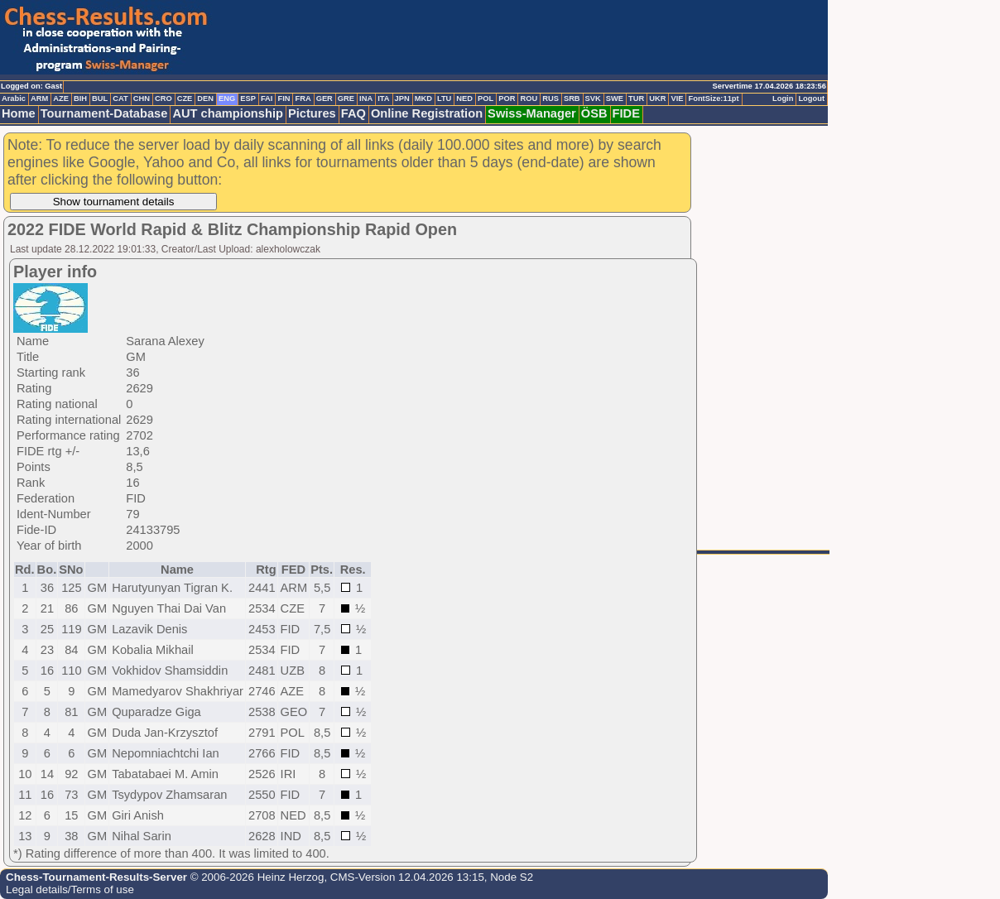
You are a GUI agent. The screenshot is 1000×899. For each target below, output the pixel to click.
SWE (614, 98)
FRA (302, 98)
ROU (528, 98)
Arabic (14, 98)
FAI (267, 98)
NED (464, 98)
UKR (657, 98)
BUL (100, 98)
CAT (120, 98)
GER (324, 98)
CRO (163, 98)
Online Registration (427, 113)
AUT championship (227, 113)
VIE (677, 98)
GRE (346, 98)
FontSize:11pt (713, 98)
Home (19, 113)
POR (506, 98)
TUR (636, 98)
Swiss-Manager (532, 113)
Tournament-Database (104, 113)
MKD (423, 98)
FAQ (353, 113)
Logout (811, 98)
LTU (444, 98)
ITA (383, 98)
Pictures (312, 113)
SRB (572, 98)
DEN (205, 98)
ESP (248, 98)
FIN (283, 98)
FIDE (626, 113)
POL (485, 98)
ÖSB (594, 113)
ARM (39, 98)
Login (782, 98)
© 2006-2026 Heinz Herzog (255, 877)
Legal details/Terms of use (70, 889)
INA (366, 98)
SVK (593, 98)
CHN (141, 98)
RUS (550, 98)
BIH (80, 98)
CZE (185, 98)
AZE (61, 98)
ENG (227, 98)
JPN (402, 98)
